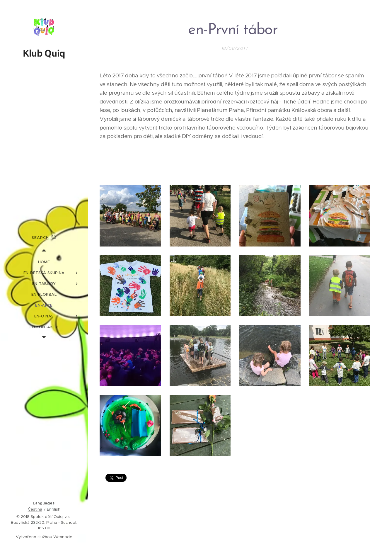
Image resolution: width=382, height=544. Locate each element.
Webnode (62, 536)
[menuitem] (44, 262)
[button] (44, 237)
